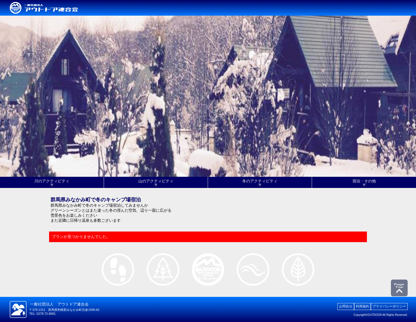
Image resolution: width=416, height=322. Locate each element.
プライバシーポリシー (389, 306)
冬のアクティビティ (259, 181)
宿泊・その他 (364, 181)
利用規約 (362, 306)
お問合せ (345, 306)
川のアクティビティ (51, 181)
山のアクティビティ (155, 181)
